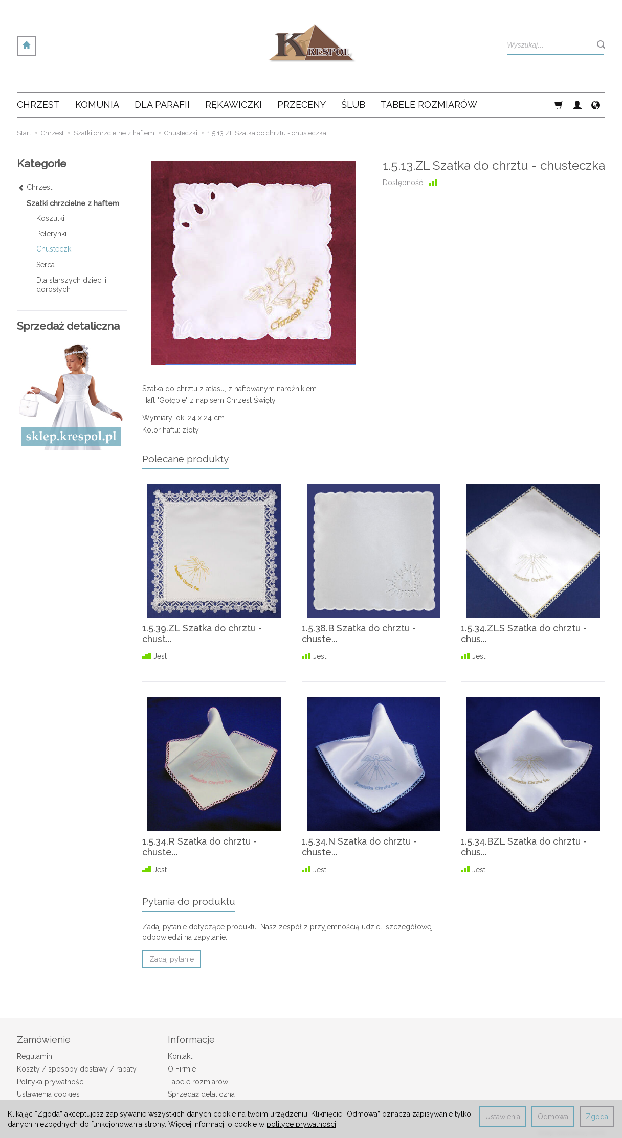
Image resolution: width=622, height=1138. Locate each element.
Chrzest (38, 104)
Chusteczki (54, 249)
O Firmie (182, 1069)
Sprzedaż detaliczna (201, 1094)
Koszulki (50, 218)
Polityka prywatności (51, 1082)
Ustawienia (502, 1116)
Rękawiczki (233, 104)
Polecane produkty (185, 458)
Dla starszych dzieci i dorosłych (71, 284)
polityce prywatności (301, 1124)
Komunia (97, 104)
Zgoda (597, 1116)
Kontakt (180, 1056)
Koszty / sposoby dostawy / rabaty (77, 1069)
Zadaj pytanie (171, 959)
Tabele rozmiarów (429, 104)
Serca (45, 265)
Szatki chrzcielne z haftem (73, 203)
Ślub (353, 104)
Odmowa (553, 1116)
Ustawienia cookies (48, 1094)
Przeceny (301, 104)
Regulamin (34, 1056)
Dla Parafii (162, 104)
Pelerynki (51, 234)
